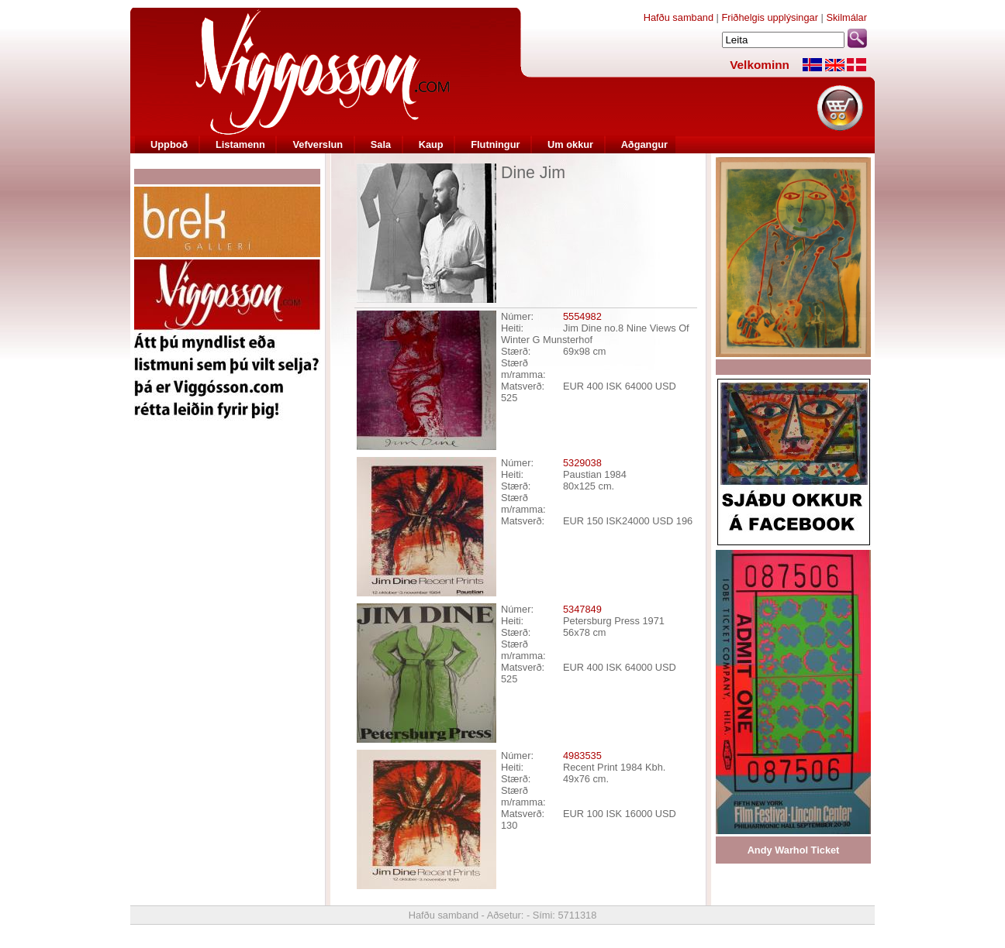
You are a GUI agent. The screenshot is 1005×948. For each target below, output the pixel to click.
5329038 (582, 463)
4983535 (582, 755)
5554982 (582, 316)
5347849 (582, 609)
